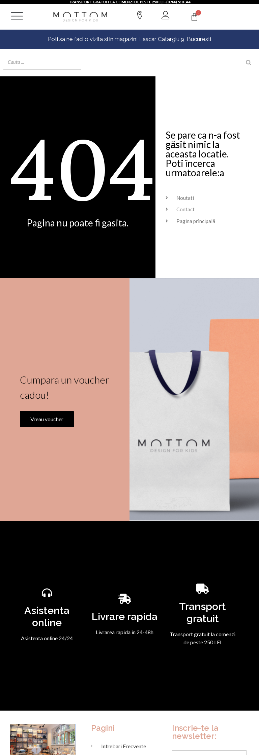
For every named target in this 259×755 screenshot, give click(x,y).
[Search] (248, 62)
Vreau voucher (45, 429)
